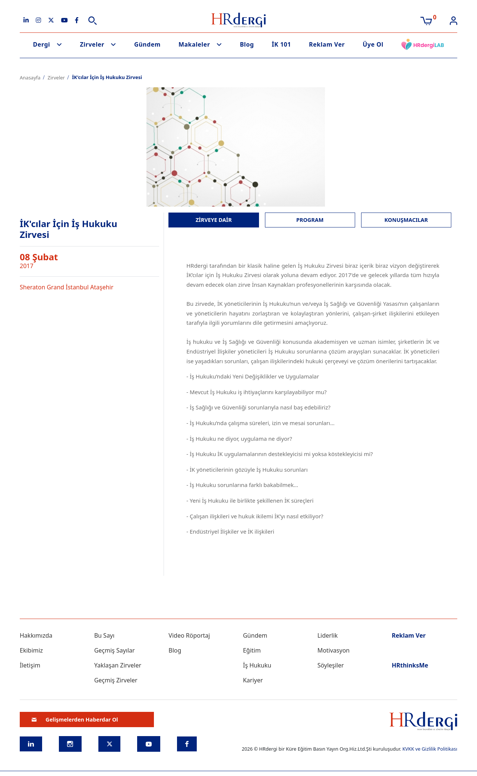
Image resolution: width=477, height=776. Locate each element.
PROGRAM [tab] (309, 219)
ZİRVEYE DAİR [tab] (214, 219)
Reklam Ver (327, 44)
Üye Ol (373, 44)
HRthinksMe (410, 665)
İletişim (30, 665)
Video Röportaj (189, 635)
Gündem (147, 44)
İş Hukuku (257, 665)
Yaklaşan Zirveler (117, 665)
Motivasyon (334, 650)
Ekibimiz (31, 650)
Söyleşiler (331, 665)
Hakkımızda (36, 635)
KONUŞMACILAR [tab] (406, 219)
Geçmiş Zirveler (116, 680)
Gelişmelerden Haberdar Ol (75, 719)
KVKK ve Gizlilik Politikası (429, 748)
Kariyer (253, 680)
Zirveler (92, 44)
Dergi (41, 44)
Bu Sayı (104, 635)
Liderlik (328, 635)
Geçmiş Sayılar (114, 650)
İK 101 (281, 44)
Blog (247, 44)
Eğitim (252, 650)
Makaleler (194, 44)
